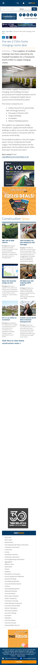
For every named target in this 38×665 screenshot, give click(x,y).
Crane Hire (8, 550)
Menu (3, 3)
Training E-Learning (11, 601)
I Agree (19, 662)
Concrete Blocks (10, 593)
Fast (31, 3)
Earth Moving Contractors (13, 603)
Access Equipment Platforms (14, 576)
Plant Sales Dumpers (12, 596)
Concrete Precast (10, 623)
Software (8, 572)
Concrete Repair (10, 620)
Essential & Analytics (9, 658)
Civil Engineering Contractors (14, 559)
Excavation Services (11, 554)
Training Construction (12, 547)
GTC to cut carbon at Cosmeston (9, 319)
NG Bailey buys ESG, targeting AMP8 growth (27, 283)
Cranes (7, 552)
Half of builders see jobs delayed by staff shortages (27, 242)
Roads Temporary (11, 598)
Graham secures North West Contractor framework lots (28, 320)
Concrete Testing (10, 613)
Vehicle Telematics (11, 608)
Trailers (7, 586)
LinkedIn (27, 14)
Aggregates (8, 562)
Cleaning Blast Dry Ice (12, 625)
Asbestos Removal (11, 591)
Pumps (7, 569)
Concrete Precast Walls (12, 606)
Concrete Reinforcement (13, 584)
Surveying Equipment (12, 581)
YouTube (31, 14)
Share (3, 37)
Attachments (9, 542)
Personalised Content (28, 658)
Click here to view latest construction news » (13, 341)
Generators (8, 567)
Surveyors (8, 615)
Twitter (24, 14)
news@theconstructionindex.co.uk (15, 157)
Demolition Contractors (12, 574)
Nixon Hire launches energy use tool (9, 282)
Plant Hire (8, 537)
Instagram (20, 14)
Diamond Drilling (10, 579)
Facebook (35, 14)
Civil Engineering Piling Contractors (17, 545)
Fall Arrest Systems (11, 611)
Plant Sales (8, 540)
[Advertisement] (19, 426)
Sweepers (8, 618)
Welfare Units (9, 564)
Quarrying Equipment (12, 589)
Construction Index (9, 16)
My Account (23, 3)
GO (34, 9)
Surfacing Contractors (12, 557)
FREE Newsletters (17, 3)
